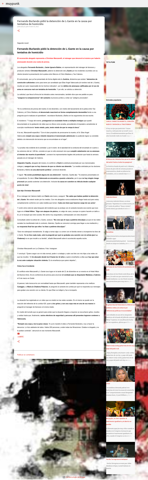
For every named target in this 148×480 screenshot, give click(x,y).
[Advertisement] (59, 376)
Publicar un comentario (26, 355)
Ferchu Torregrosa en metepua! (117, 459)
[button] (18, 30)
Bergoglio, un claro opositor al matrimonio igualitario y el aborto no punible (118, 421)
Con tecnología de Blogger (74, 477)
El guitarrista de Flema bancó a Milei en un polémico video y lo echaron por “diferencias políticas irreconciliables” (120, 308)
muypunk (12, 3)
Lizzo (108, 383)
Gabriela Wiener (111, 197)
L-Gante (20, 336)
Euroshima (109, 232)
